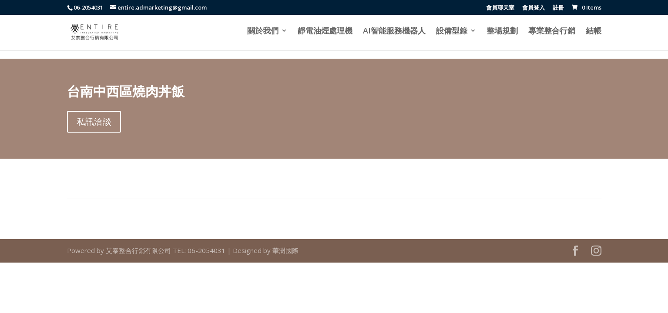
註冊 (558, 8)
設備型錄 (451, 31)
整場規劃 (502, 31)
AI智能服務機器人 (394, 31)
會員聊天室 (500, 8)
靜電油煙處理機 (325, 31)
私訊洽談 (94, 121)
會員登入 (533, 8)
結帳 (593, 31)
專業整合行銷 (551, 31)
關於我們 (263, 31)
